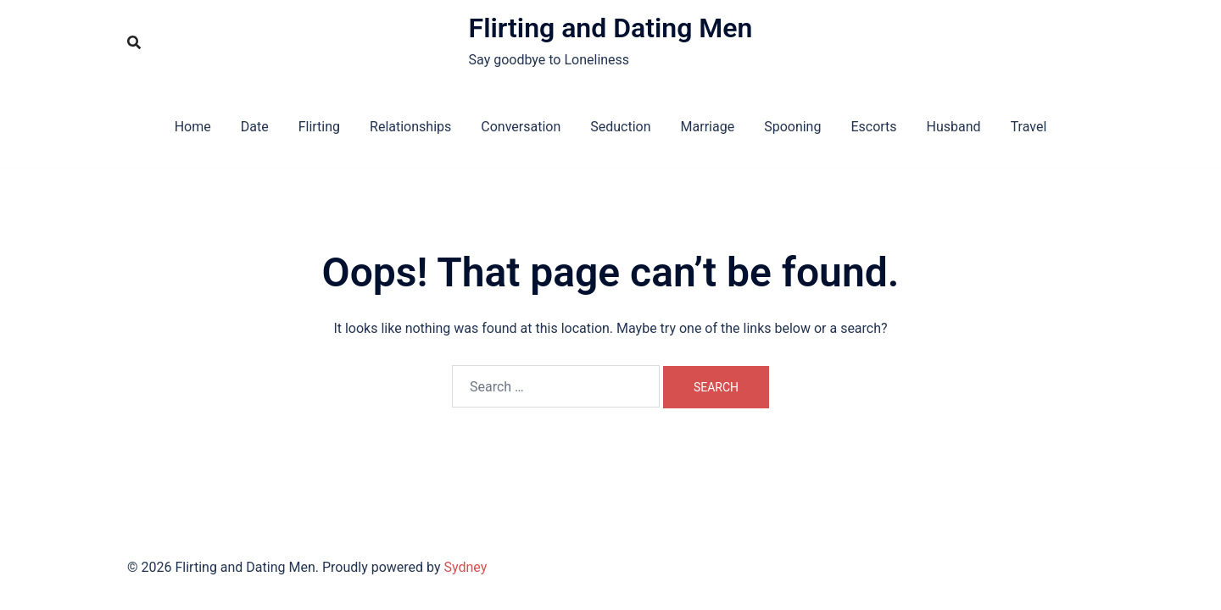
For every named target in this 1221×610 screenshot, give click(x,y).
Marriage (708, 127)
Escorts (873, 127)
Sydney (466, 567)
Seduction (620, 127)
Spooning (792, 127)
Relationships (410, 127)
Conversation (520, 127)
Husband (954, 127)
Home (193, 127)
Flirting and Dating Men (611, 28)
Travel (1029, 127)
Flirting (319, 127)
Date (255, 127)
